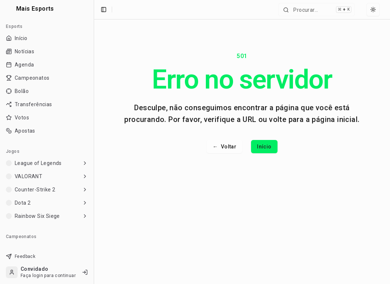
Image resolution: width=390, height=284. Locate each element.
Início (264, 147)
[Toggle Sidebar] (94, 142)
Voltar (224, 146)
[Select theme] (373, 9)
